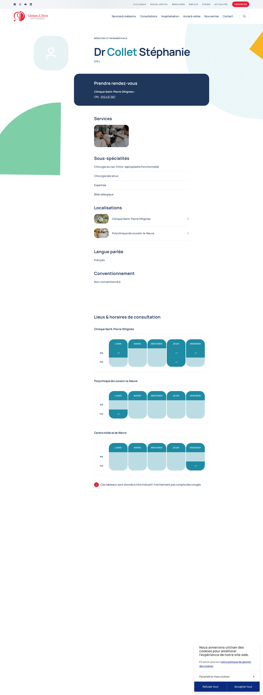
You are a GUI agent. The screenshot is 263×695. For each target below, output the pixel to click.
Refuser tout (211, 686)
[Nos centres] (211, 16)
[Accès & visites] (191, 16)
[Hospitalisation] (170, 16)
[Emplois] (193, 4)
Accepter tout (243, 686)
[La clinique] (139, 4)
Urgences (240, 4)
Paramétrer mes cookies (226, 676)
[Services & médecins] (124, 16)
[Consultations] (148, 16)
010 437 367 (108, 97)
